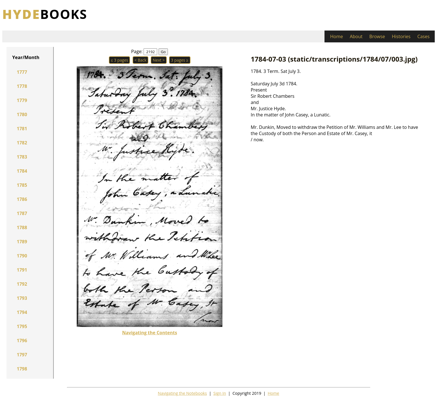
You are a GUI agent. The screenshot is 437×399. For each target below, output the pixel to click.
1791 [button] (22, 270)
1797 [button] (22, 355)
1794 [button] (22, 312)
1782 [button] (22, 143)
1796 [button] (22, 340)
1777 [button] (22, 72)
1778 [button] (22, 86)
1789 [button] (22, 241)
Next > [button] (159, 60)
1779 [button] (22, 100)
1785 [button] (22, 185)
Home (336, 36)
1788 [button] (22, 227)
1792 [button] (22, 284)
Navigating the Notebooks (182, 393)
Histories (401, 36)
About (356, 36)
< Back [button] (141, 60)
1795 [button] (22, 326)
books (44, 14)
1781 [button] (22, 128)
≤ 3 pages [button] (119, 60)
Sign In (219, 393)
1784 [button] (22, 171)
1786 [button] (22, 199)
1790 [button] (22, 256)
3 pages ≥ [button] (180, 60)
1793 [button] (22, 298)
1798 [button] (22, 369)
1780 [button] (22, 114)
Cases (423, 36)
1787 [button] (22, 213)
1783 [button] (22, 157)
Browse (377, 36)
